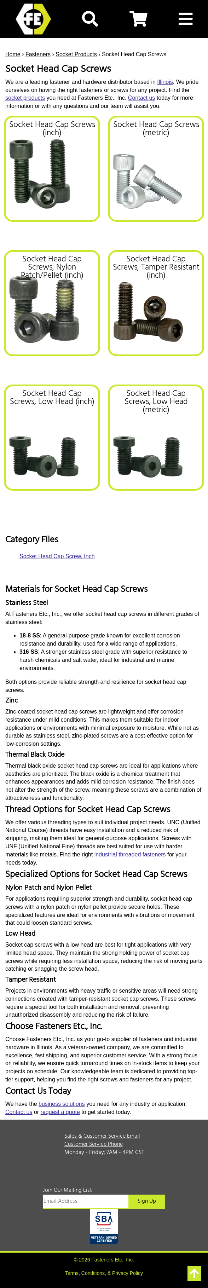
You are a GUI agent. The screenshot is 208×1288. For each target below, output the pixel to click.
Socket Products (76, 54)
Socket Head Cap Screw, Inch (57, 556)
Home (13, 54)
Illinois (165, 82)
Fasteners (38, 54)
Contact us (141, 98)
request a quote (60, 1112)
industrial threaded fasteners (130, 854)
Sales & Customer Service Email (102, 1136)
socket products (25, 98)
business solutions (62, 1104)
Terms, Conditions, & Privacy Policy (104, 1273)
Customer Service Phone (93, 1144)
